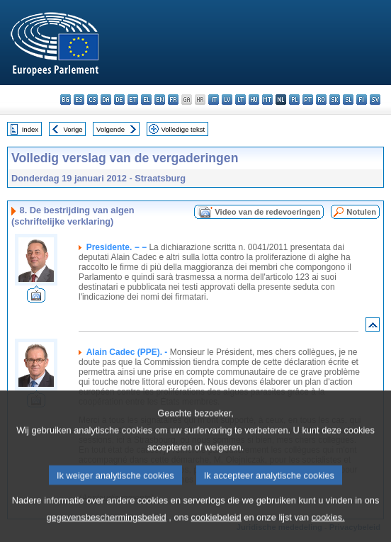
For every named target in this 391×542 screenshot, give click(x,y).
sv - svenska (375, 99)
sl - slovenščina (348, 99)
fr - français (173, 99)
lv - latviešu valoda (227, 99)
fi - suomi (361, 99)
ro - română (321, 99)
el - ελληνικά (146, 99)
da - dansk (106, 99)
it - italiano (213, 99)
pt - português (307, 99)
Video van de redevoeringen (267, 212)
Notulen (361, 212)
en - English (159, 99)
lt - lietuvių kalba (240, 99)
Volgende (110, 129)
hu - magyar (254, 99)
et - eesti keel (133, 99)
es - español (79, 99)
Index (30, 129)
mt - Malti (267, 99)
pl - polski (294, 99)
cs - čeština (92, 99)
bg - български (65, 99)
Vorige (73, 129)
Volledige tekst (183, 129)
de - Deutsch (119, 99)
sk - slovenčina (334, 99)
